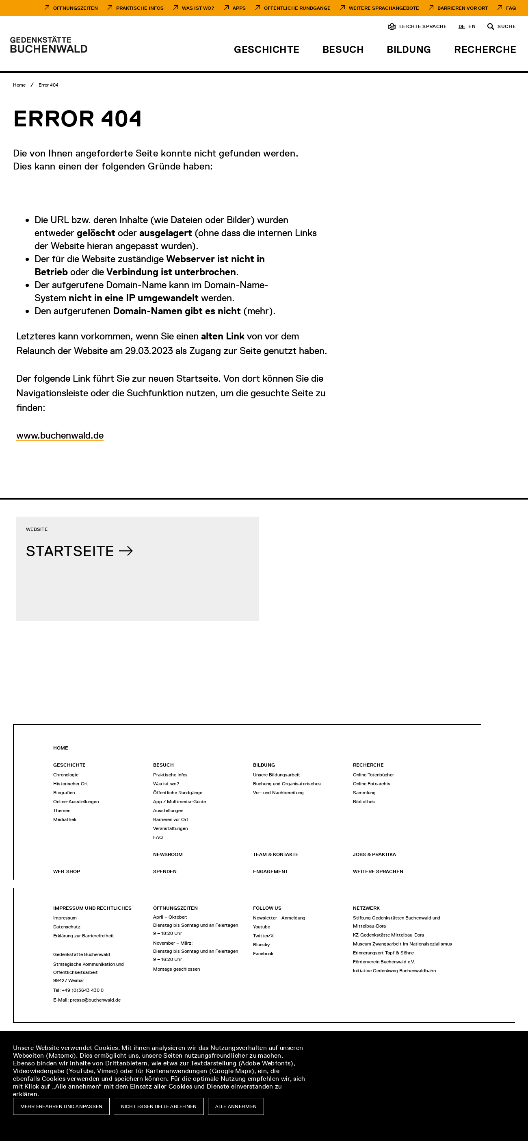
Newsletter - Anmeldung (279, 918)
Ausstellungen (168, 810)
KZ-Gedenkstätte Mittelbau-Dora (388, 935)
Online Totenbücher (373, 775)
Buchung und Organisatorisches (287, 784)
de (462, 26)
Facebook (263, 953)
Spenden (165, 871)
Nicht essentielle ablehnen (159, 1106)
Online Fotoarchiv (371, 784)
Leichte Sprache (423, 26)
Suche (507, 26)
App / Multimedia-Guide (179, 801)
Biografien (64, 792)
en (472, 26)
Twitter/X (263, 936)
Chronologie (65, 775)
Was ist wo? (166, 784)
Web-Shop (66, 871)
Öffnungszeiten (75, 8)
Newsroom (168, 854)
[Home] (19, 85)
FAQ (511, 8)
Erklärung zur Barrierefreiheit (83, 936)
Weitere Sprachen (378, 871)
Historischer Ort (70, 784)
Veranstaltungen (170, 828)
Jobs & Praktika (374, 854)
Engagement (270, 871)
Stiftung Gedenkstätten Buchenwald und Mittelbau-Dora (396, 922)
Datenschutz (66, 927)
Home (60, 748)
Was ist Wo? (198, 8)
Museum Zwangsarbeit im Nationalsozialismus (402, 944)
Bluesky (261, 945)
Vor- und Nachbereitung (278, 792)
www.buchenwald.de (60, 435)
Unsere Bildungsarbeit (276, 775)
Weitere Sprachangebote (384, 8)
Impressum (65, 918)
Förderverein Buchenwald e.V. (384, 962)
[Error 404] (48, 85)
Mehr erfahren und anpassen (61, 1106)
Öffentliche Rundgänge (297, 8)
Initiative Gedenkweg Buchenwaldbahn (394, 971)
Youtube (261, 927)
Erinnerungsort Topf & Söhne (383, 953)
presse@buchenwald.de (95, 1000)
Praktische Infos (140, 8)
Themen (61, 810)
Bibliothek (364, 801)
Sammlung (364, 792)
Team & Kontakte (276, 854)
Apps (239, 8)
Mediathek (64, 819)
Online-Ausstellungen (76, 801)
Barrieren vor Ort (462, 8)
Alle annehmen (236, 1106)
